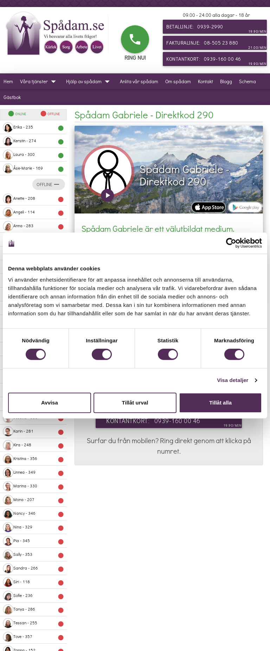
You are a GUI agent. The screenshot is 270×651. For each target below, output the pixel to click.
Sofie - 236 (33, 596)
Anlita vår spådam (139, 81)
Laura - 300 (33, 155)
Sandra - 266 (33, 568)
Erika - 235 (33, 127)
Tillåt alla (220, 403)
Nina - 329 (33, 527)
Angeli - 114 (33, 212)
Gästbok (12, 97)
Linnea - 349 (33, 472)
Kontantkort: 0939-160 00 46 (216, 60)
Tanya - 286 (33, 609)
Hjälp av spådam (89, 81)
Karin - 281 (33, 431)
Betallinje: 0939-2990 (216, 28)
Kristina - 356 (33, 459)
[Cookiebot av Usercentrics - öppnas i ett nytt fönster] (231, 243)
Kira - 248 (33, 445)
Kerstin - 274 (33, 141)
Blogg (226, 81)
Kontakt (205, 81)
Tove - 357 (33, 637)
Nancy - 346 (33, 513)
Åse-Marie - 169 (33, 168)
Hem (8, 81)
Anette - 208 (33, 198)
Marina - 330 (33, 486)
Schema (247, 81)
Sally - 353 (33, 555)
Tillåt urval (135, 403)
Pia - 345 (33, 541)
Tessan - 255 (33, 623)
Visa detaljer (232, 380)
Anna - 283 (33, 226)
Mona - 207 (33, 500)
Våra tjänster (39, 81)
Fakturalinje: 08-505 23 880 (216, 44)
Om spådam (178, 81)
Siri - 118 (33, 582)
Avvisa (49, 403)
